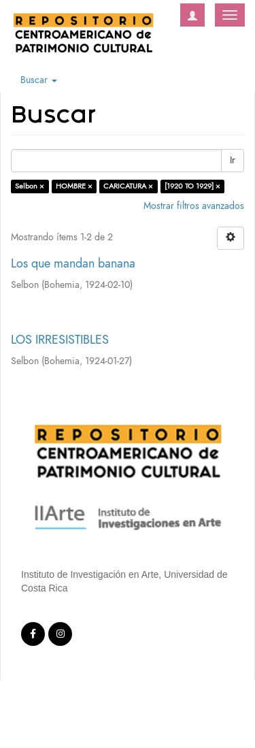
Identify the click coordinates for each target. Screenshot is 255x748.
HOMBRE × (74, 186)
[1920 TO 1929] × (192, 186)
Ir (232, 160)
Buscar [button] (38, 80)
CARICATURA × (128, 186)
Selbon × (29, 186)
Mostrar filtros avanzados (193, 205)
